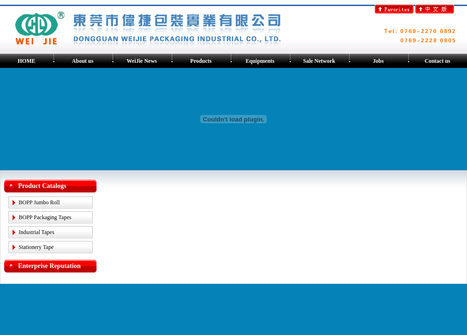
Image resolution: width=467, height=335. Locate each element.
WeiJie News (142, 61)
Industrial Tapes (36, 232)
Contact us (437, 61)
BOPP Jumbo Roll (39, 202)
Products (201, 61)
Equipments (259, 61)
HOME (26, 61)
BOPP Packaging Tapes (45, 217)
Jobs (378, 61)
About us (82, 61)
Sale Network (319, 61)
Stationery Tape (36, 247)
